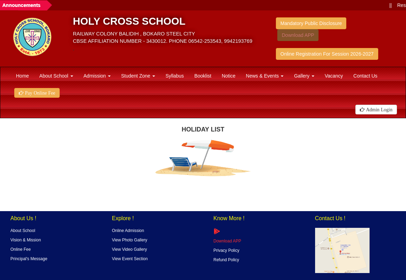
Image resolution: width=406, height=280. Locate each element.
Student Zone (138, 76)
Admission (97, 76)
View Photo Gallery (129, 240)
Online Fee (20, 249)
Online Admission (128, 230)
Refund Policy (226, 259)
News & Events (265, 76)
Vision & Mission (25, 240)
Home (22, 76)
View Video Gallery (129, 249)
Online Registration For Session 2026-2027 (327, 54)
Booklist (202, 76)
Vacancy (334, 76)
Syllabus (175, 76)
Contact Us (365, 76)
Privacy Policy (226, 250)
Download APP (298, 35)
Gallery (304, 76)
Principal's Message (28, 258)
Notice (229, 76)
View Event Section (130, 258)
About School (56, 76)
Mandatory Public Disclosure (311, 23)
